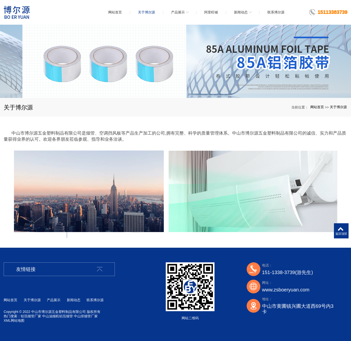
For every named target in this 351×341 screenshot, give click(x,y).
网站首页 (317, 107)
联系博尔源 (95, 300)
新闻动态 (73, 300)
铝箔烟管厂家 (31, 316)
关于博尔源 (338, 107)
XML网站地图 (14, 320)
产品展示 (53, 300)
